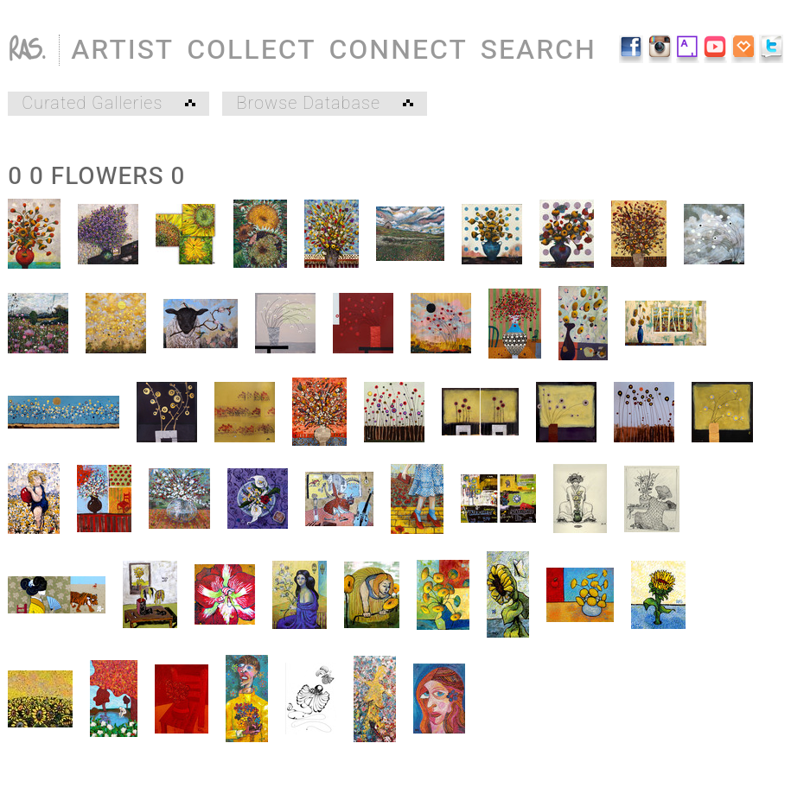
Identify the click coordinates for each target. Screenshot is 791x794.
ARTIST (122, 49)
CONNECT (398, 49)
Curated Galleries (108, 104)
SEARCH (538, 49)
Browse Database (324, 104)
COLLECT (251, 49)
